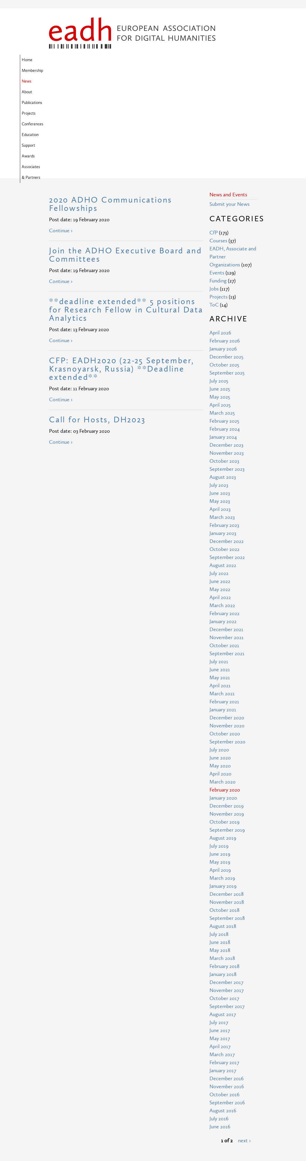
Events (216, 176)
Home (56, 60)
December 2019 (226, 710)
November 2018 (226, 806)
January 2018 (222, 878)
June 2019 (219, 758)
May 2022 (219, 493)
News (103, 60)
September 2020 (227, 645)
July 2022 (218, 477)
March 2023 (222, 421)
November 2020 (227, 629)
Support (57, 70)
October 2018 (224, 814)
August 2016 (222, 1014)
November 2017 (226, 894)
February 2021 (224, 605)
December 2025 (226, 261)
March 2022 (222, 509)
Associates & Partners (112, 70)
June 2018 (219, 846)
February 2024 (224, 333)
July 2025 (218, 285)
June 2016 (219, 1030)
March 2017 (222, 958)
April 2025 (220, 309)
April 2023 (220, 413)
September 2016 (227, 1006)
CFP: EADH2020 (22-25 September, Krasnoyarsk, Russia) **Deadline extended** (121, 273)
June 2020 (220, 661)
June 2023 (219, 397)
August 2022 (222, 469)
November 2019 (226, 718)
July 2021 (218, 565)
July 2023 (218, 389)
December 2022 (226, 445)
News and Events (228, 98)
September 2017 (227, 910)
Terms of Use (117, 1111)
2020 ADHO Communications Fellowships (110, 108)
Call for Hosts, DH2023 (97, 323)
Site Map (112, 1100)
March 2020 (222, 686)
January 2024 (223, 341)
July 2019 (218, 750)
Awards (78, 70)
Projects (169, 60)
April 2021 (220, 589)
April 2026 (220, 236)
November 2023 (226, 357)
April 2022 (220, 501)
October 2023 (224, 365)
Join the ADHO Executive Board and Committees (125, 159)
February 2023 (224, 429)
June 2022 (219, 485)
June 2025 (219, 293)
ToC (214, 209)
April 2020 (220, 678)
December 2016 (226, 982)
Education (221, 60)
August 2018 (222, 830)
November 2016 (226, 990)
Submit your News (229, 108)
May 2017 (219, 942)
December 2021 (226, 533)
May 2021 (219, 581)
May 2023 (219, 405)
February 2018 (224, 870)
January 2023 (222, 437)
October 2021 (224, 549)
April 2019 (220, 774)
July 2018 (218, 838)
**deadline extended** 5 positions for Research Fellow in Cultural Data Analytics (126, 214)
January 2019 (222, 790)
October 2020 (224, 637)
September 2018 (227, 822)
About (121, 60)
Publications (144, 60)
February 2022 (224, 517)
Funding (218, 184)
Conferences (195, 60)
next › (244, 1044)
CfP (213, 136)
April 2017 (220, 950)
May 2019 (219, 766)
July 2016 (218, 1022)
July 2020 (219, 653)
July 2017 (218, 926)
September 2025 (227, 277)
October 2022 (224, 453)
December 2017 (226, 886)
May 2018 (219, 854)
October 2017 (224, 902)
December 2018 (226, 798)
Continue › (60, 134)
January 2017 (222, 974)
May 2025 (219, 301)
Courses (218, 144)
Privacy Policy (117, 1122)
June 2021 (219, 573)
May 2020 (220, 669)
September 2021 (227, 557)
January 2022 (222, 525)
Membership (80, 60)
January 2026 (223, 252)
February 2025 (224, 325)
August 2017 (222, 918)
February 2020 (224, 694)
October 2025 (224, 269)
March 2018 (222, 862)
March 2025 (222, 317)
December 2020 (226, 621)
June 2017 (219, 934)
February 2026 (224, 244)
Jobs (214, 192)
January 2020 (223, 702)
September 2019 (227, 734)
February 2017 (224, 966)
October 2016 (224, 998)
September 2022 (227, 461)
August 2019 (222, 742)
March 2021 (222, 597)
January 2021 (222, 613)
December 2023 (226, 349)
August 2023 (222, 381)
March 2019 (222, 782)
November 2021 (226, 541)
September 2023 (227, 373)
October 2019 (224, 726)
